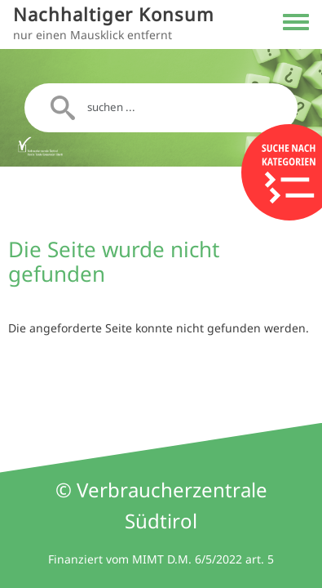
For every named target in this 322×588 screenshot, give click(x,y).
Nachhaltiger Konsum (113, 14)
